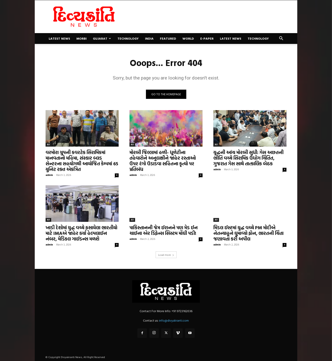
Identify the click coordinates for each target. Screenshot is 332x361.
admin (49, 175)
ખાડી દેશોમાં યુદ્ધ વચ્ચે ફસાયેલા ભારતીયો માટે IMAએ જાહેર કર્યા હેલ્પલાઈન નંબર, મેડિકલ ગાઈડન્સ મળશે (81, 233)
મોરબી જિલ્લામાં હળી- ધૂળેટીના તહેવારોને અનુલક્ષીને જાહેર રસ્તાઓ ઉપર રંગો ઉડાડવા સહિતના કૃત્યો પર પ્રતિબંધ (162, 161)
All (48, 144)
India (149, 38)
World (188, 38)
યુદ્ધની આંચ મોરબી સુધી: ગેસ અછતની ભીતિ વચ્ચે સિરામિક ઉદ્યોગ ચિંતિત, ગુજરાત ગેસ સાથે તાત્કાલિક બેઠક (248, 158)
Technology (128, 38)
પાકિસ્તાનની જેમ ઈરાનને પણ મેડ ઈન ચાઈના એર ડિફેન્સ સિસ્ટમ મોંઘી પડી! (163, 230)
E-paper (207, 38)
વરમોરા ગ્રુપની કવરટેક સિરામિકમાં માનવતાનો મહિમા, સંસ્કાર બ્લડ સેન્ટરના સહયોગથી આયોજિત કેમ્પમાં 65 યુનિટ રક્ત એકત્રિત (82, 161)
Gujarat (102, 38)
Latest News (59, 38)
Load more (166, 255)
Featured (168, 38)
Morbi (81, 38)
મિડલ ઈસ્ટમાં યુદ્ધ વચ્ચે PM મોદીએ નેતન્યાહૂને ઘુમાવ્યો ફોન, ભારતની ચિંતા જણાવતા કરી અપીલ (248, 233)
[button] (281, 38)
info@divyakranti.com (174, 320)
